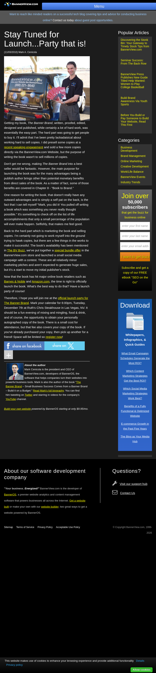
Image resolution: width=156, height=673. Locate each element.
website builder (50, 506)
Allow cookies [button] (142, 669)
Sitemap (8, 527)
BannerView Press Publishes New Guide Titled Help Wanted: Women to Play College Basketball (134, 81)
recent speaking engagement (23, 147)
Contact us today (63, 20)
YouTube (11, 399)
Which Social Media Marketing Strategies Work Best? (135, 393)
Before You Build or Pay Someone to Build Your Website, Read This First (135, 119)
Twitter (28, 394)
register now (54, 337)
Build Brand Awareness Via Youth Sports (134, 101)
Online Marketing (131, 161)
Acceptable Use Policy (68, 527)
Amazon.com (41, 281)
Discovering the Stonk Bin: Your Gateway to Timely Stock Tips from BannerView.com (135, 44)
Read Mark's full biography (48, 390)
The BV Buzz (16, 250)
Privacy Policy (45, 527)
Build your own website (17, 408)
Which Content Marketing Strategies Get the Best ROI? (135, 375)
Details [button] (140, 660)
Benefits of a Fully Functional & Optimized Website (135, 411)
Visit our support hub (133, 484)
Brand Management (133, 156)
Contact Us (127, 493)
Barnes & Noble (14, 281)
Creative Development (135, 166)
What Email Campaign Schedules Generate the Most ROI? (135, 358)
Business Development (129, 149)
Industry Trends (130, 182)
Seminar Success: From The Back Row (133, 62)
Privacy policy (14, 664)
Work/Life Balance (132, 171)
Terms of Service (25, 527)
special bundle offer (67, 250)
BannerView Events (133, 177)
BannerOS (10, 494)
